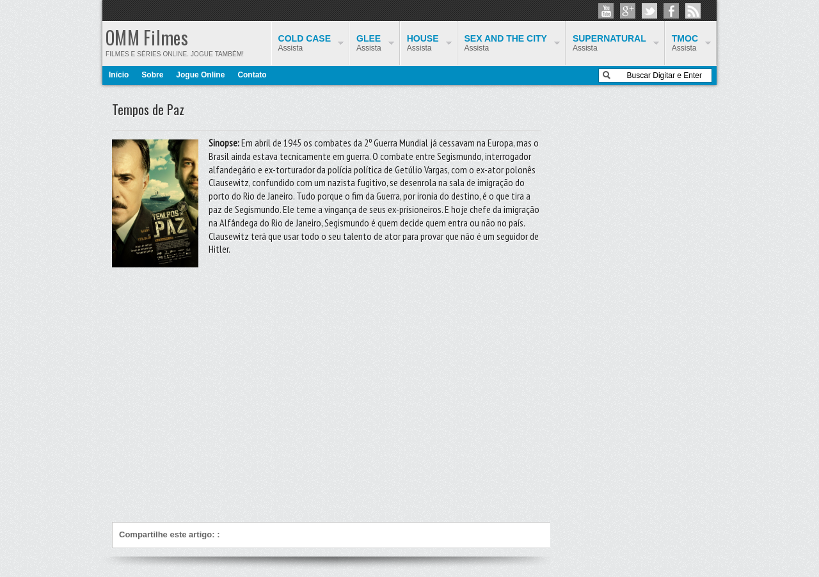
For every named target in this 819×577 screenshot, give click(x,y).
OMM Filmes (147, 37)
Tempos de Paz (148, 109)
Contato (251, 74)
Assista (685, 42)
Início (119, 74)
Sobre (152, 74)
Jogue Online (200, 74)
